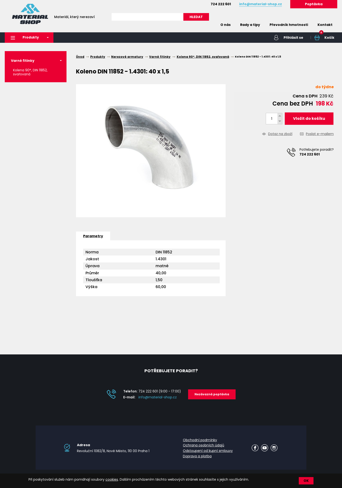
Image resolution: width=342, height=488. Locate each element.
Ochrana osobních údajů (203, 445)
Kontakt (325, 24)
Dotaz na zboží (280, 134)
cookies (111, 479)
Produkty (25, 37)
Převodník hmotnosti (289, 24)
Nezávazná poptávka (212, 394)
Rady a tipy (250, 24)
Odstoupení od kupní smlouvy (208, 450)
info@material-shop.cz (157, 397)
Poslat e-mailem (320, 134)
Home (208, 25)
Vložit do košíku (309, 118)
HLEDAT (196, 16)
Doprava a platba (197, 456)
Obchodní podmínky (200, 440)
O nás (225, 24)
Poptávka (314, 4)
